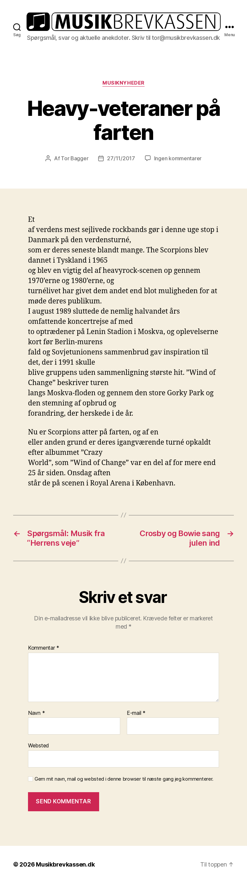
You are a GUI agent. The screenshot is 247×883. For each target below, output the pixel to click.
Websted (38, 745)
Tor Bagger (74, 158)
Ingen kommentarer (178, 158)
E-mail (136, 713)
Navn (36, 713)
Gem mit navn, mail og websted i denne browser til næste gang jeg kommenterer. (124, 779)
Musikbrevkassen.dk (65, 864)
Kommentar (43, 648)
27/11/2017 (121, 158)
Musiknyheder (123, 83)
